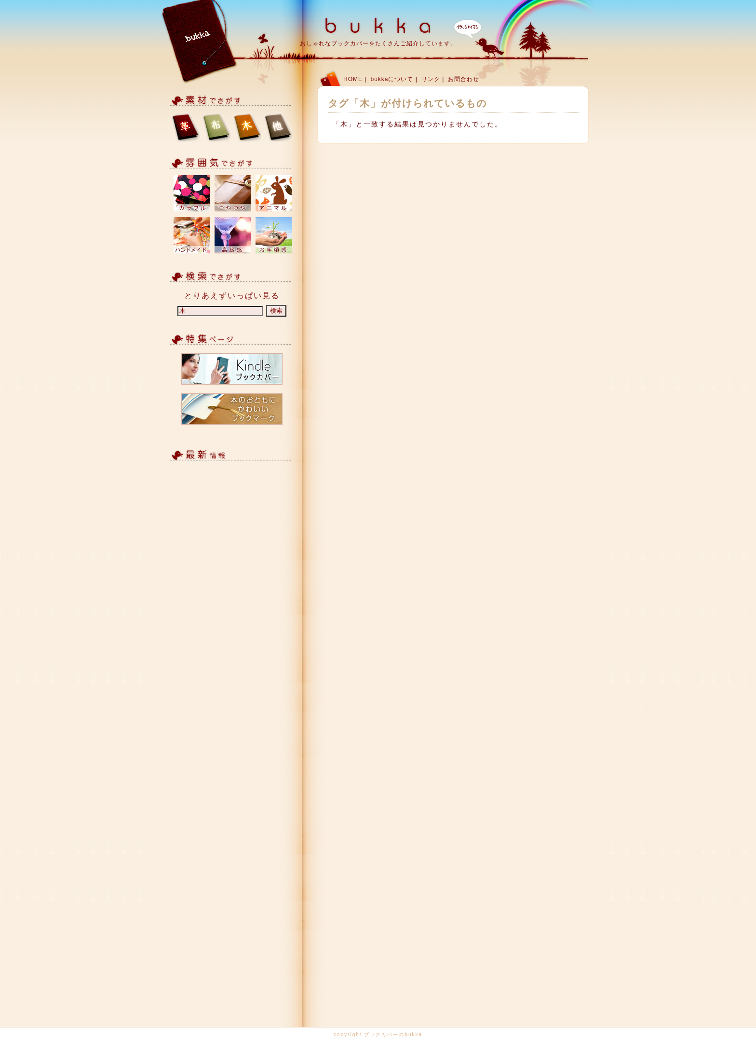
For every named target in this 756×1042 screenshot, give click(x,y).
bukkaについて (391, 79)
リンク (430, 79)
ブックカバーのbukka (393, 1034)
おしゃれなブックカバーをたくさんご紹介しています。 (378, 43)
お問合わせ (463, 79)
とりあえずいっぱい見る (232, 296)
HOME (353, 79)
